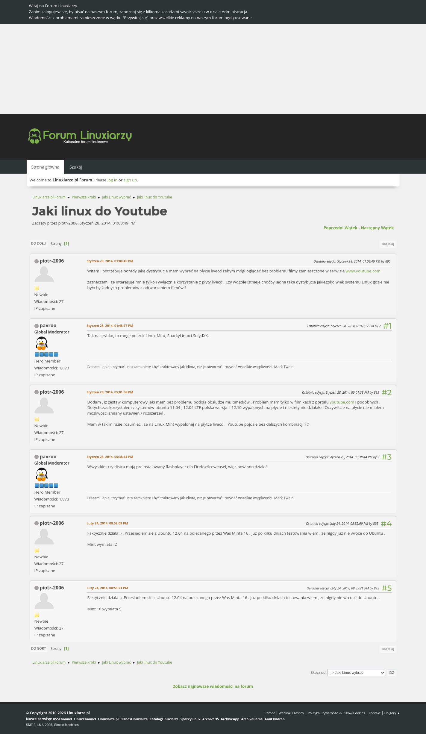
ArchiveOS (210, 719)
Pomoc (270, 713)
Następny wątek (377, 227)
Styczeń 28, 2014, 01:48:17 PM (110, 325)
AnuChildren (275, 719)
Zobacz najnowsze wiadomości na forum (213, 686)
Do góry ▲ (392, 713)
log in (112, 180)
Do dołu (38, 243)
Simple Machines (66, 725)
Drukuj (388, 244)
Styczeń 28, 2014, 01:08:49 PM (110, 261)
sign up (130, 180)
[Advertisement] (213, 69)
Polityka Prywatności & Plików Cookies (336, 713)
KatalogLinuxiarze (164, 719)
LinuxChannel (85, 719)
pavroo (48, 325)
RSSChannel (62, 719)
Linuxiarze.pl (108, 719)
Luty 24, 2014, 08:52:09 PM (107, 523)
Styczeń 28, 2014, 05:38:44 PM (110, 456)
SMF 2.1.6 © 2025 (39, 725)
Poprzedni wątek (340, 227)
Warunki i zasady (291, 713)
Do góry (38, 648)
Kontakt (374, 713)
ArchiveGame (252, 719)
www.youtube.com (363, 271)
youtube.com (342, 402)
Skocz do (318, 672)
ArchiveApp (230, 719)
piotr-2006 (52, 260)
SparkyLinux (191, 719)
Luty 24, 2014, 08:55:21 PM (107, 588)
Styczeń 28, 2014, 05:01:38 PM (110, 392)
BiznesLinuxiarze (134, 719)
